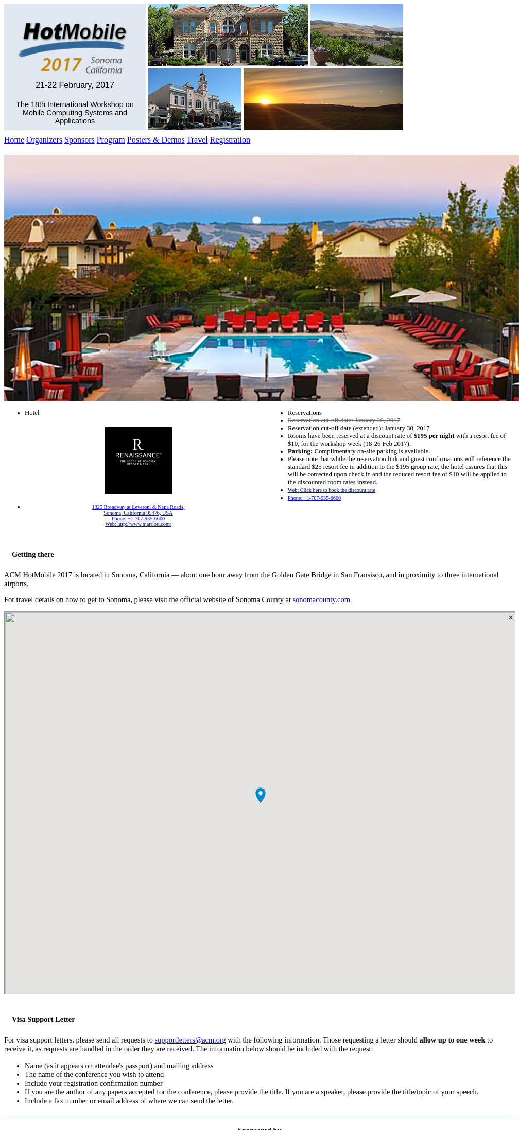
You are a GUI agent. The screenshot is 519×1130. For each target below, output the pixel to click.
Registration (230, 139)
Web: (331, 490)
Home (14, 139)
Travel (197, 139)
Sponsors (79, 139)
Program (111, 139)
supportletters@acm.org (190, 1040)
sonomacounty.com (321, 599)
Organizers (44, 139)
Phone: (314, 498)
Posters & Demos (156, 139)
